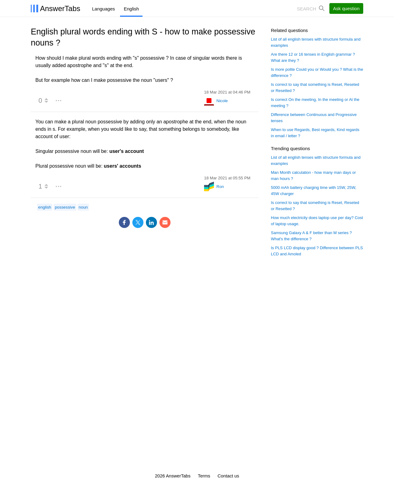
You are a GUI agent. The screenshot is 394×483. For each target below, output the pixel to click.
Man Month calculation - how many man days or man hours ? (313, 175)
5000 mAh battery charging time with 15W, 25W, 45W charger (313, 190)
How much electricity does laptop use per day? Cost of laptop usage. (317, 220)
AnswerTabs (60, 8)
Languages (103, 8)
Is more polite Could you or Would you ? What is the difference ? (317, 72)
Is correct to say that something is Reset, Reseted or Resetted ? (315, 87)
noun (83, 207)
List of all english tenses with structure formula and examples (315, 42)
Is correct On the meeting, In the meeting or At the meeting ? (315, 102)
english (44, 207)
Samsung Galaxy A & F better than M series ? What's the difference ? (311, 235)
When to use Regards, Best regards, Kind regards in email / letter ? (315, 132)
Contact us (228, 475)
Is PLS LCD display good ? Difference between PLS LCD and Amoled (317, 250)
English (131, 8)
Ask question (346, 8)
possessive (65, 207)
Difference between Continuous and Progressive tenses (314, 117)
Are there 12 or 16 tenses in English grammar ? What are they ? (313, 57)
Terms (204, 475)
